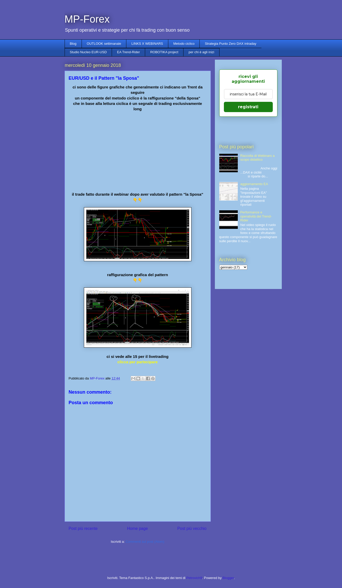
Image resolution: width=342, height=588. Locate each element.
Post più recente (83, 528)
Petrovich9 (194, 578)
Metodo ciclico (184, 44)
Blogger (228, 578)
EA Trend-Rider (128, 52)
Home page (137, 528)
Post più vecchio (192, 528)
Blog (73, 44)
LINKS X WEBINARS (147, 44)
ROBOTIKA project (164, 52)
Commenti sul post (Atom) (145, 542)
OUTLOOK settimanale (104, 44)
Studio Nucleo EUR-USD (88, 52)
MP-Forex (87, 19)
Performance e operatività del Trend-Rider (256, 216)
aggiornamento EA (254, 184)
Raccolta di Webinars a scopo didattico (257, 158)
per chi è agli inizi (201, 52)
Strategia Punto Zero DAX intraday (230, 44)
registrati (248, 106)
